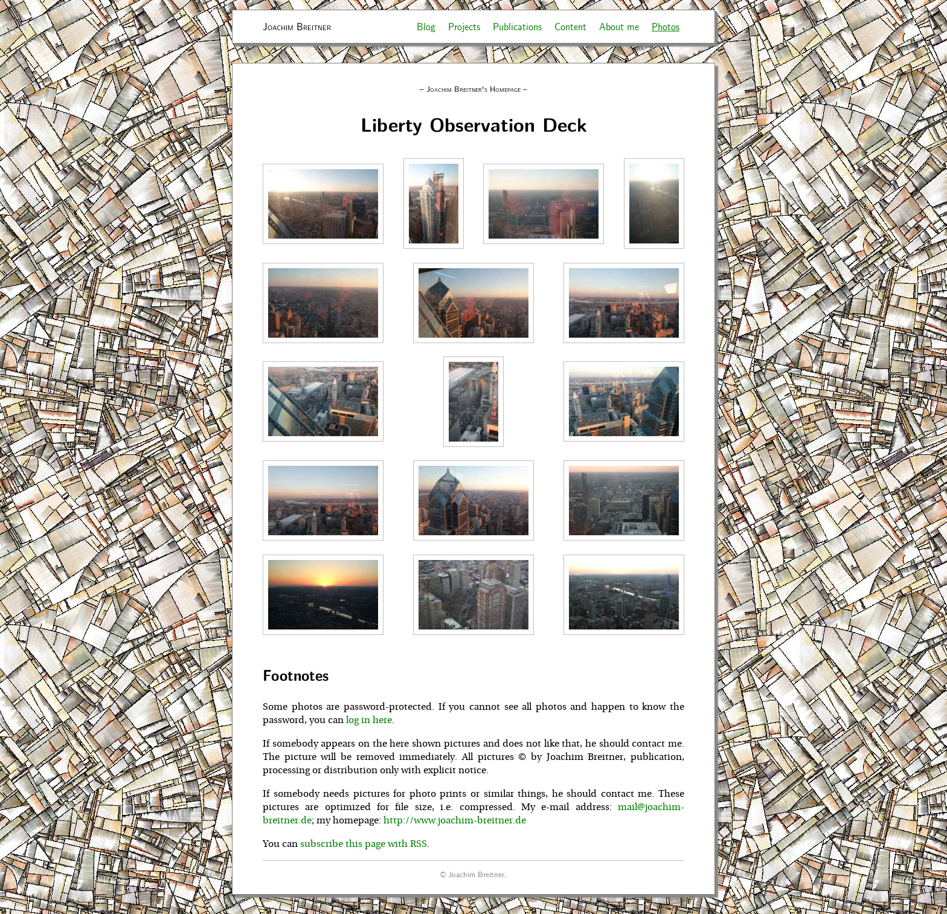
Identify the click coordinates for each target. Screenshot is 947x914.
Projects (464, 26)
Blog (426, 26)
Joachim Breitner (297, 26)
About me (619, 26)
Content (570, 26)
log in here (369, 720)
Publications (517, 26)
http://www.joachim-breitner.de (455, 820)
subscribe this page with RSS (363, 843)
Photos (665, 26)
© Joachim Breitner (472, 874)
